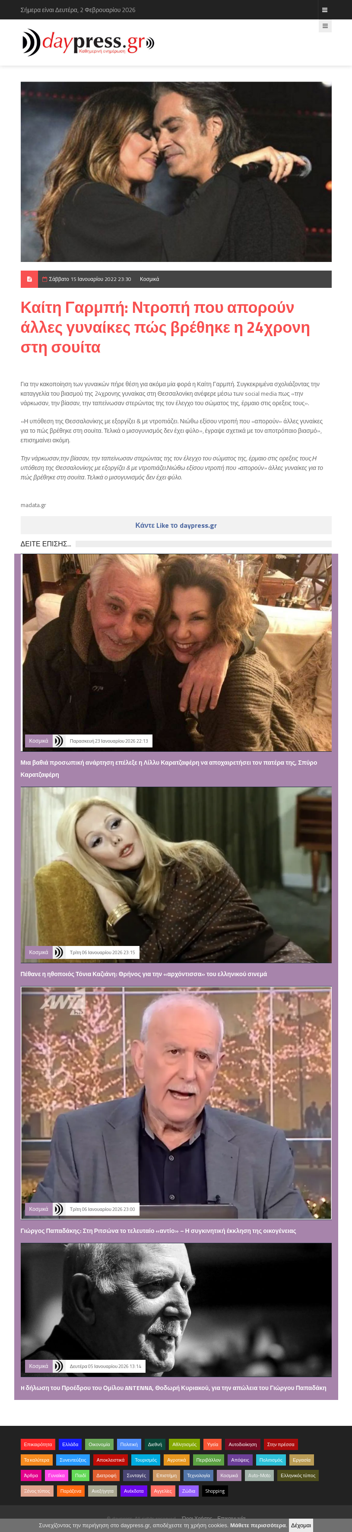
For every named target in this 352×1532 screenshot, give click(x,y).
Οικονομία (99, 1444)
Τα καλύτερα (37, 1459)
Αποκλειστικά (111, 1459)
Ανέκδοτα (134, 1491)
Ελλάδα (70, 1444)
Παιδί (80, 1475)
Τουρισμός (146, 1459)
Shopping (215, 1491)
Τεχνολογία (198, 1475)
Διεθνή (155, 1444)
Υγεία (212, 1444)
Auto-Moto (259, 1475)
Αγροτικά (176, 1459)
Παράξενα (71, 1491)
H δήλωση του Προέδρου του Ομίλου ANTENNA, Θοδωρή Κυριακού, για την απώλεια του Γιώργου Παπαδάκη (174, 1387)
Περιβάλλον (209, 1459)
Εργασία (302, 1459)
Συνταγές (136, 1475)
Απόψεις (240, 1459)
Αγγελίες (163, 1491)
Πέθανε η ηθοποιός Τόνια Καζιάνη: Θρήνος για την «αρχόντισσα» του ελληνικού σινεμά (144, 973)
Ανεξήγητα (103, 1491)
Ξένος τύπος (37, 1491)
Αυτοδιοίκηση (242, 1444)
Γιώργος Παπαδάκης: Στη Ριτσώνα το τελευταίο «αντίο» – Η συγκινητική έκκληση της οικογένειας (158, 1230)
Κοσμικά (149, 279)
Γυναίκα (56, 1475)
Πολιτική (129, 1444)
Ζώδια (188, 1491)
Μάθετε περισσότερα (258, 1525)
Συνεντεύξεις (73, 1459)
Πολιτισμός (271, 1459)
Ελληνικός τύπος (298, 1475)
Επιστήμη (166, 1475)
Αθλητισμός (184, 1444)
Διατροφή (106, 1475)
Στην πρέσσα (281, 1444)
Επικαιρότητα (38, 1444)
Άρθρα (31, 1475)
